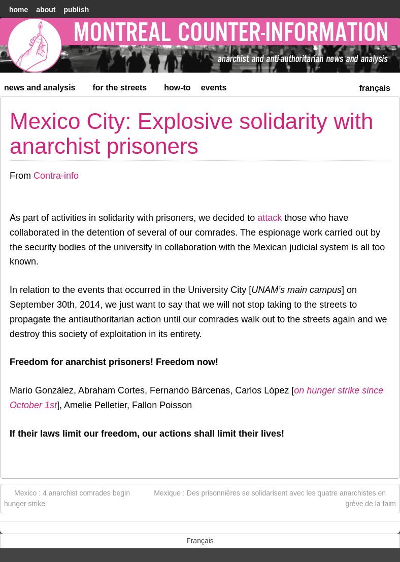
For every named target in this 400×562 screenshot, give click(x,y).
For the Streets (124, 89)
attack (269, 218)
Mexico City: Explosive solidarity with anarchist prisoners (191, 133)
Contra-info (56, 176)
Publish (76, 10)
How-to (177, 87)
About (45, 10)
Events (214, 87)
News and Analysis (44, 89)
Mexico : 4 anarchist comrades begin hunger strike (67, 498)
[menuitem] (374, 87)
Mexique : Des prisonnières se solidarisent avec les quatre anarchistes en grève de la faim (275, 498)
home (18, 10)
